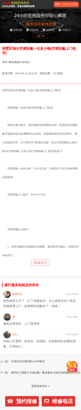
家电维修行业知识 (19, 62)
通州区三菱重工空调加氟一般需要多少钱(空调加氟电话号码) (45, 372)
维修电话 (58, 401)
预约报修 (22, 401)
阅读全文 (41, 263)
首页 (4, 62)
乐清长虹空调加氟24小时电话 (28, 361)
